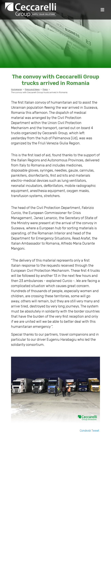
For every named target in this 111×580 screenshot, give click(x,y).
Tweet (95, 430)
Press (45, 89)
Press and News (32, 89)
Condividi (85, 430)
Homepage (16, 89)
